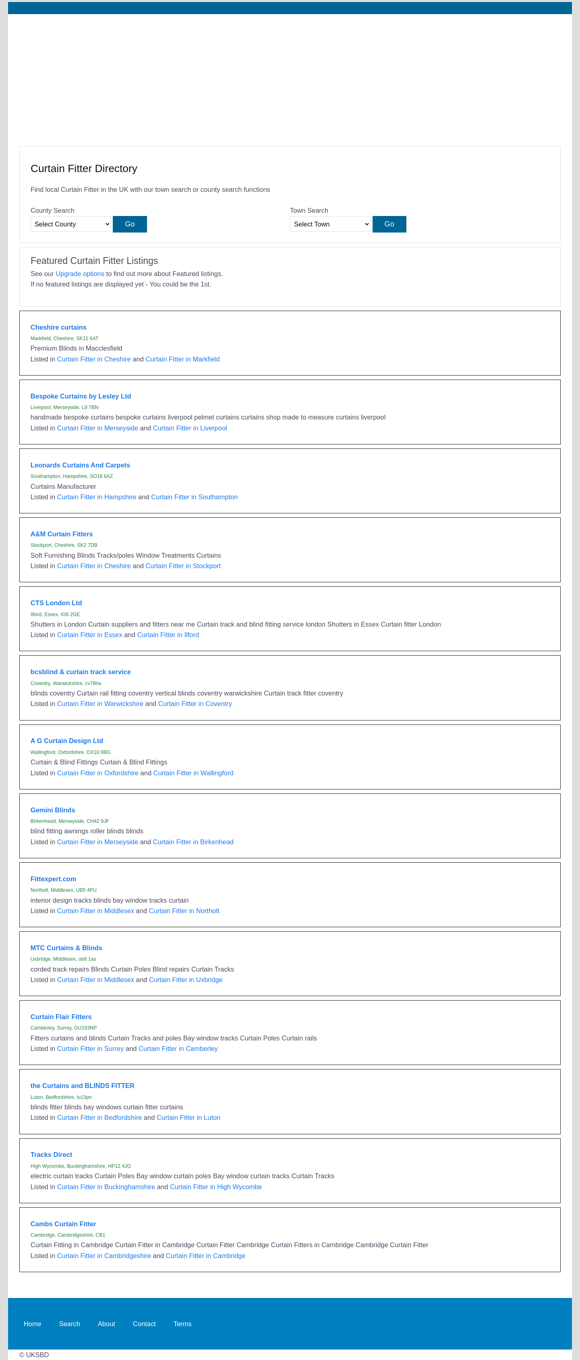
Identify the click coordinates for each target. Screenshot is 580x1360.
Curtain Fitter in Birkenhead (193, 841)
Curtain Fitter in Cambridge (206, 1255)
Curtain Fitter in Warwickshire (100, 703)
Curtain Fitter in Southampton (194, 496)
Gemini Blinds (53, 810)
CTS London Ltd (56, 602)
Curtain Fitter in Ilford (168, 634)
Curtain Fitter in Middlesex (95, 910)
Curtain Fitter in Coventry (195, 703)
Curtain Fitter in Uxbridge (186, 979)
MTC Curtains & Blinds (66, 947)
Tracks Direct (51, 1154)
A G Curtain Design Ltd (67, 740)
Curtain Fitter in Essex (89, 634)
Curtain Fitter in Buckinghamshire (106, 1186)
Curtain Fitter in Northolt (184, 910)
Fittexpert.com (53, 878)
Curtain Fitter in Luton (188, 1117)
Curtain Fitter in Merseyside (97, 428)
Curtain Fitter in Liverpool (190, 428)
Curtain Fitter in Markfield (182, 359)
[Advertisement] (290, 74)
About (106, 1323)
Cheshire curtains (59, 327)
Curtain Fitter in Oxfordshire (98, 773)
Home (32, 1323)
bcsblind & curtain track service (81, 671)
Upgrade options (80, 273)
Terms (183, 1323)
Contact (144, 1323)
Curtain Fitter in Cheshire (94, 359)
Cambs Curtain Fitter (63, 1223)
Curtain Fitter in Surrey (90, 1048)
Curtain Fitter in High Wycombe (216, 1186)
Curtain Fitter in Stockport (183, 565)
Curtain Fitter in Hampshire (97, 496)
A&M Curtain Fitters (62, 534)
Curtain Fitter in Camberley (178, 1048)
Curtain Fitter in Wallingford (193, 773)
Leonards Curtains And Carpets (80, 465)
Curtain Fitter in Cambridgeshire (104, 1255)
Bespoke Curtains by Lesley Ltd (81, 396)
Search (69, 1323)
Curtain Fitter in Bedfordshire (99, 1117)
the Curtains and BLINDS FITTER (83, 1085)
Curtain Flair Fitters (61, 1016)
